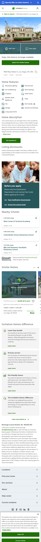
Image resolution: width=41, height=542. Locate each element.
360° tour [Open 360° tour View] (10, 48)
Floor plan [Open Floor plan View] (31, 48)
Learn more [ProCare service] (12, 368)
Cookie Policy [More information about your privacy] (6, 538)
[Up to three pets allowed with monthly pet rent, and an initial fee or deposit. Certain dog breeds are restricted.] (34, 104)
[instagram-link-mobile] (13, 509)
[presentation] (19, 293)
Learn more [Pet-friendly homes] (12, 391)
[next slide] (38, 267)
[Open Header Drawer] (3, 8)
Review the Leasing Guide (17, 205)
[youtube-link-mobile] (21, 509)
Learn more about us (20, 419)
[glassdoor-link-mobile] (28, 509)
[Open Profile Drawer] (37, 8)
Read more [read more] (7, 134)
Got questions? (11, 140)
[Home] (20, 8)
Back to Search (8, 14)
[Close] (38, 522)
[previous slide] (34, 267)
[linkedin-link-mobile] (24, 509)
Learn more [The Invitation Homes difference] (12, 413)
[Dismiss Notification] (38, 2)
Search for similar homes (20, 62)
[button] (20, 2)
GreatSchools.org (30, 257)
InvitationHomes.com (9, 430)
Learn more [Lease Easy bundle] (12, 346)
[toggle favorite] (33, 301)
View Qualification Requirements (19, 200)
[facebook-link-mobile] (17, 509)
